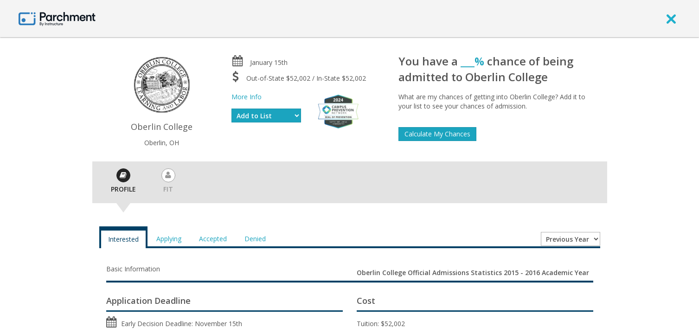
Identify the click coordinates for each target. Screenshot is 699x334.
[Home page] (57, 18)
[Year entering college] (570, 239)
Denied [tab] (255, 238)
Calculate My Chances (437, 133)
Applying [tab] (168, 238)
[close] (671, 18)
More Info (246, 96)
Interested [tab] (123, 239)
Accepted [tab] (213, 238)
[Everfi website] (338, 110)
